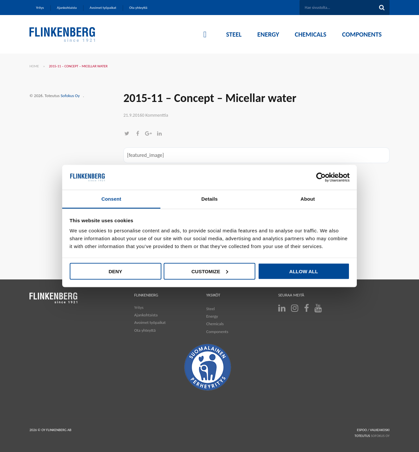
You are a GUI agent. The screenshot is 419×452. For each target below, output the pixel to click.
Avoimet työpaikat (150, 322)
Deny (115, 271)
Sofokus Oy (70, 95)
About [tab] (308, 199)
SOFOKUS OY (380, 436)
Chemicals (215, 323)
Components (217, 331)
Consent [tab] (111, 199)
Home (34, 66)
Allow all (303, 271)
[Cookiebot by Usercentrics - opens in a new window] (321, 177)
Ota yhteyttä (144, 330)
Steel (210, 308)
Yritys (138, 307)
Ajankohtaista (146, 314)
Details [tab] (209, 199)
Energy (212, 316)
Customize (209, 271)
